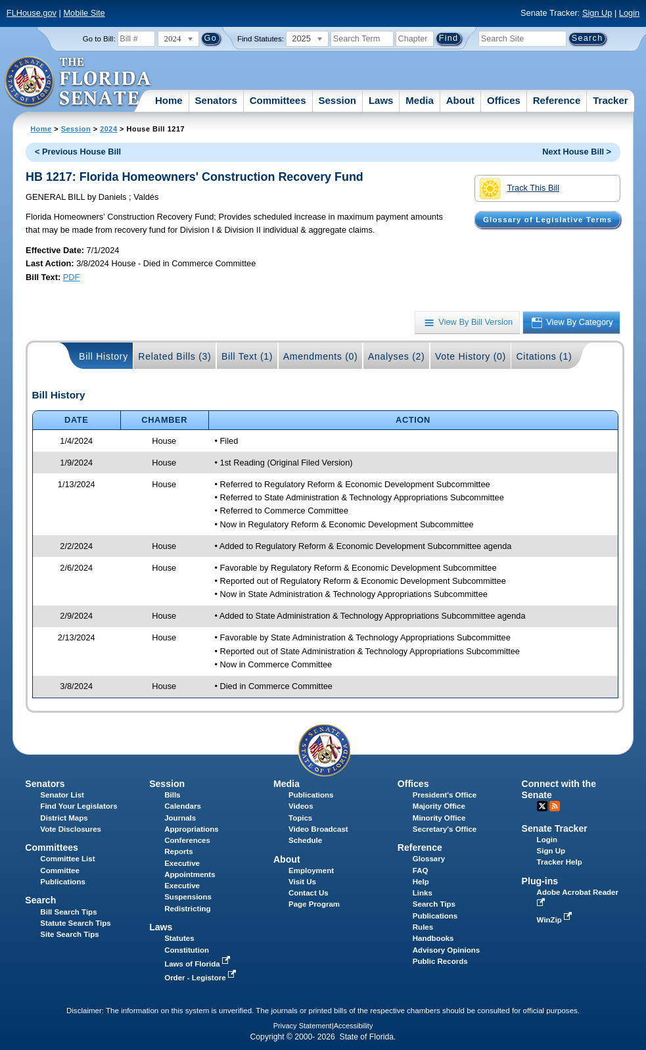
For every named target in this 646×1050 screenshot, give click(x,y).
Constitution (186, 950)
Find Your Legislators (78, 806)
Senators (216, 100)
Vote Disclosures (70, 829)
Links (422, 893)
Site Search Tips (69, 934)
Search (40, 900)
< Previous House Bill (78, 151)
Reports (178, 851)
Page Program (314, 904)
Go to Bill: (99, 39)
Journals (180, 818)
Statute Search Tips (75, 923)
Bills (172, 795)
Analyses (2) (396, 356)
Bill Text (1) (247, 356)
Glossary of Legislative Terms (547, 220)
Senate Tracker (555, 828)
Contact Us (308, 893)
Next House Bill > (576, 151)
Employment (311, 870)
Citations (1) (544, 356)
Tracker (610, 100)
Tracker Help (559, 862)
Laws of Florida (198, 964)
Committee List (67, 859)
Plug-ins (540, 881)
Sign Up (597, 13)
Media (419, 100)
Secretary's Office (444, 829)
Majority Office (439, 806)
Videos (300, 806)
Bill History (103, 356)
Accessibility (353, 1026)
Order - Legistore (201, 978)
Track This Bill (519, 188)
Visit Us (302, 882)
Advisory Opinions (446, 950)
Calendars (182, 806)
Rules (423, 927)
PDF (71, 277)
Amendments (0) (320, 356)
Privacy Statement (302, 1026)
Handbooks (433, 938)
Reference (557, 100)
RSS (554, 806)
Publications (310, 795)
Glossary (429, 859)
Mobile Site (83, 13)
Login (629, 13)
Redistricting (187, 909)
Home (169, 100)
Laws (381, 100)
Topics (300, 818)
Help (421, 882)
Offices (503, 100)
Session (337, 100)
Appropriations (191, 829)
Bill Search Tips (68, 912)
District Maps (63, 818)
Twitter (542, 806)
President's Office (444, 795)
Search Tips (434, 904)
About (460, 100)
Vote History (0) (470, 356)
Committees (278, 100)
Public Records (440, 961)
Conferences (187, 840)
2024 (108, 129)
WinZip (555, 920)
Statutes (179, 938)
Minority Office (439, 818)
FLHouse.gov (32, 13)
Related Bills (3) (174, 356)
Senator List (62, 795)
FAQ (420, 870)
